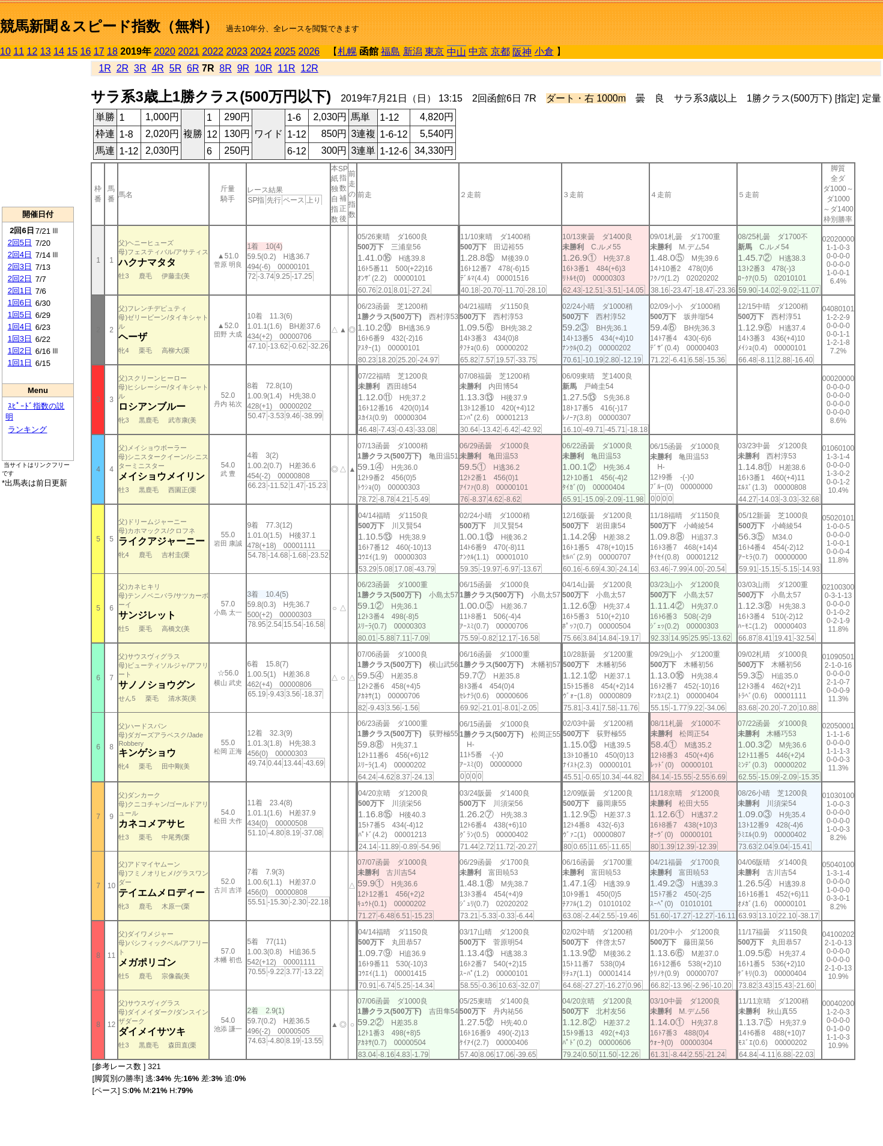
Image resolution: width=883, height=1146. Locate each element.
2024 (261, 51)
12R (309, 68)
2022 (212, 51)
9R (243, 68)
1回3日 (20, 338)
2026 (309, 51)
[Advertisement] (38, 133)
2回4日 (20, 254)
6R (193, 68)
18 (112, 51)
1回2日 (20, 350)
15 (72, 51)
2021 (188, 51)
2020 (164, 51)
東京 (434, 51)
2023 (236, 51)
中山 (456, 52)
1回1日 (20, 362)
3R (140, 68)
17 (99, 51)
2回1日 (20, 290)
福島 (390, 51)
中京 (478, 51)
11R (286, 68)
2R (123, 68)
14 (58, 51)
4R (157, 68)
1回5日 (20, 314)
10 (5, 51)
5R (175, 68)
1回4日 (20, 326)
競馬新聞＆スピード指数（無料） (109, 26)
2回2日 (20, 278)
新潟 (412, 51)
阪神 (522, 52)
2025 (285, 51)
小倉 (544, 51)
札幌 (347, 51)
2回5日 (20, 242)
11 (18, 51)
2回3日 (20, 266)
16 (85, 51)
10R (263, 68)
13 (45, 51)
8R (225, 68)
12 (32, 51)
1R (105, 68)
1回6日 (20, 302)
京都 (500, 51)
